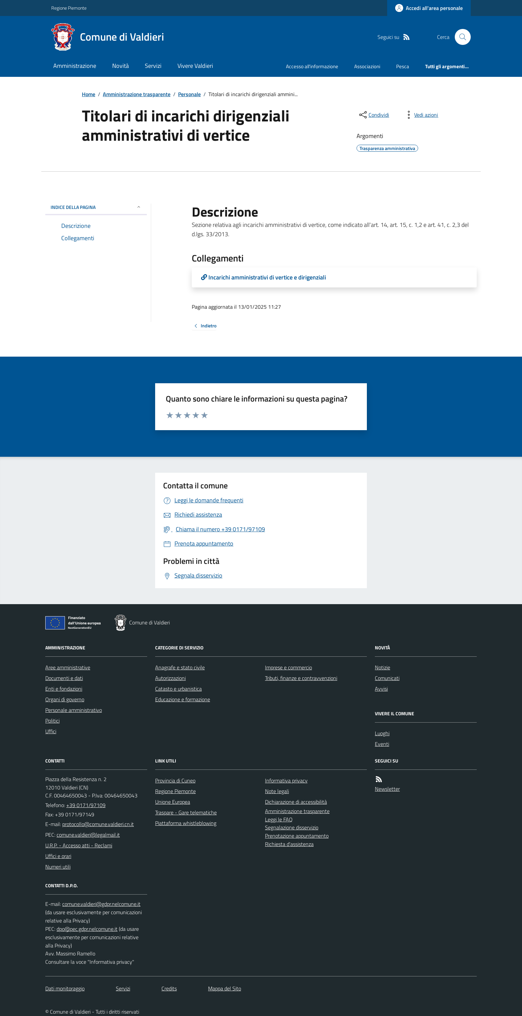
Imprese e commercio (288, 667)
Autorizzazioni (170, 678)
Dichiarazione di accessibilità (296, 802)
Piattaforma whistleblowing (185, 823)
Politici (52, 721)
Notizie (382, 667)
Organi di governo (64, 699)
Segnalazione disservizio (291, 827)
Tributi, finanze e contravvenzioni (301, 678)
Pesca (402, 66)
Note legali (277, 791)
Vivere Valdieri (195, 65)
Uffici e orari (58, 856)
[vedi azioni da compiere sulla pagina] (420, 114)
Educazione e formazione (182, 699)
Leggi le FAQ (279, 819)
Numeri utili (58, 867)
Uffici (50, 731)
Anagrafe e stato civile (180, 667)
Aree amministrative (67, 667)
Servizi (153, 65)
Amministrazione (74, 65)
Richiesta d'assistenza (289, 844)
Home (88, 94)
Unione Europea (172, 802)
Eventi (382, 744)
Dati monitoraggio (65, 988)
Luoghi (382, 733)
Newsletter (387, 789)
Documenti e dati (64, 678)
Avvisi (381, 689)
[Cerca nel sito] (460, 37)
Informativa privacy (286, 780)
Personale (189, 94)
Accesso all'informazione (312, 66)
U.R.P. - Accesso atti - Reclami (78, 845)
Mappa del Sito (224, 988)
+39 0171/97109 (86, 805)
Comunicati (387, 678)
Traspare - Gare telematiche (186, 812)
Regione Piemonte (69, 7)
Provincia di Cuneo (175, 780)
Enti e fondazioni (63, 689)
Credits (169, 988)
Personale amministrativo (73, 710)
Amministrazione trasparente (136, 94)
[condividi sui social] (374, 114)
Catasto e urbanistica (178, 689)
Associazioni (367, 66)
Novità (120, 65)
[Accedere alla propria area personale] (429, 8)
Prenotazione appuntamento (297, 836)
